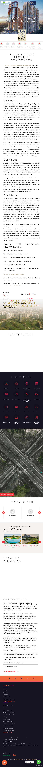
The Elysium (6, 717)
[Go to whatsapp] (39, 762)
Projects (5, 694)
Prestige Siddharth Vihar (9, 723)
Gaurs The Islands (7, 705)
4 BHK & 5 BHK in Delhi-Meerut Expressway (18, 65)
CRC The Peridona (8, 728)
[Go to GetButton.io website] (39, 765)
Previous (3, 512)
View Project (21, 26)
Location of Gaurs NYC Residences (13, 286)
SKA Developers (7, 719)
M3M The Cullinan (7, 708)
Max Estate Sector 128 (8, 714)
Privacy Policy (6, 696)
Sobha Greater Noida (8, 726)
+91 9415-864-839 (7, 741)
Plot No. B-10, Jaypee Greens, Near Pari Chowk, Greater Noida (18, 737)
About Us (5, 690)
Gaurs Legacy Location (9, 699)
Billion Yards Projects (8, 730)
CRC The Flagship (7, 721)
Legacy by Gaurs (7, 710)
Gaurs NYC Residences (21, 15)
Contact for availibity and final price (13, 274)
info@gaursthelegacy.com (10, 739)
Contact (5, 692)
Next (39, 512)
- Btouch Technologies (18, 759)
